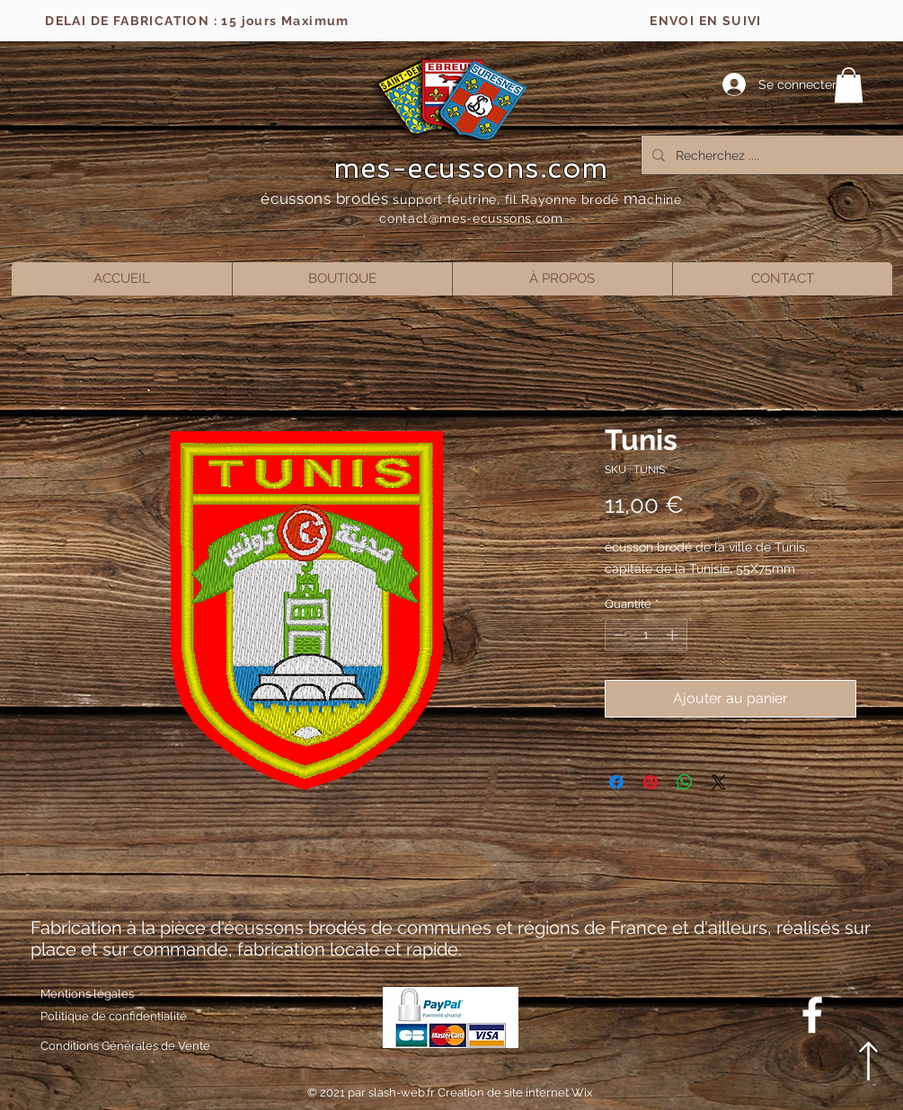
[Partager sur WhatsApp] (684, 782)
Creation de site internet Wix (515, 1092)
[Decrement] (618, 635)
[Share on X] (719, 782)
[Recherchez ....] (776, 155)
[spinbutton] (645, 635)
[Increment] (674, 635)
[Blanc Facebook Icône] (812, 1015)
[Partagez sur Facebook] (616, 782)
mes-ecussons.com (471, 168)
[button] (848, 84)
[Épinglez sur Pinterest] (650, 782)
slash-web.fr (403, 1092)
